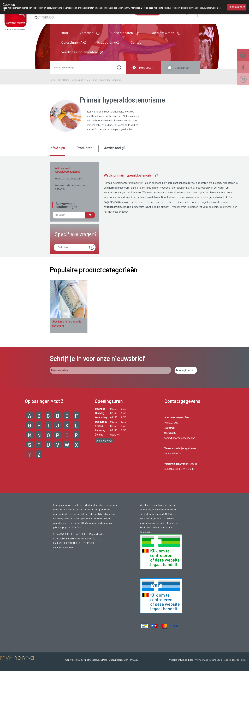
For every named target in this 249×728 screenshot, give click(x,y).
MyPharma (200, 681)
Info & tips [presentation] (57, 148)
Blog (64, 33)
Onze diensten (122, 33)
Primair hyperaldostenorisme (106, 79)
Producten (146, 67)
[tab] (60, 150)
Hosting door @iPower (234, 681)
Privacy (134, 681)
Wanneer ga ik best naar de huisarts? (70, 187)
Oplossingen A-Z (73, 42)
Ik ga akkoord (237, 7)
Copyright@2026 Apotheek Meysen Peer (86, 681)
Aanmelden (218, 12)
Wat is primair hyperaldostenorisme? (67, 169)
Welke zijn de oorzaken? (68, 178)
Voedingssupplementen (79, 52)
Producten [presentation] (84, 148)
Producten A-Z (108, 42)
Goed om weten (162, 33)
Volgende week (104, 462)
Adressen (86, 33)
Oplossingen (182, 67)
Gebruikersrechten (118, 681)
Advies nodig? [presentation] (114, 148)
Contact (137, 42)
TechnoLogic (215, 681)
